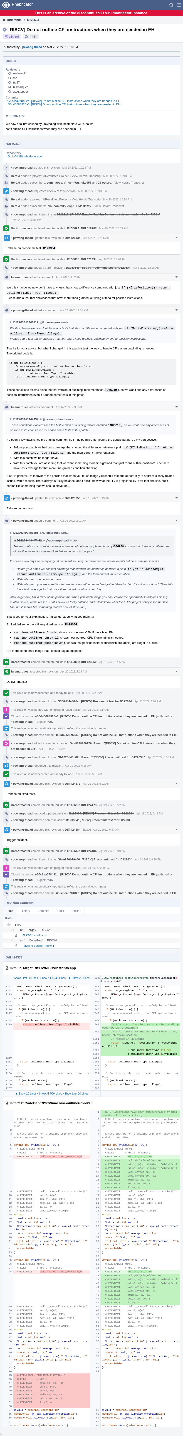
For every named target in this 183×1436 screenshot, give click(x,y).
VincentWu (71, 182)
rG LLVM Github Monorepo (24, 156)
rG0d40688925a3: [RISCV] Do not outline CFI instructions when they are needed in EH (63, 104)
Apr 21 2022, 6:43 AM (149, 813)
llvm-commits (56, 206)
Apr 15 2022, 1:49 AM (96, 498)
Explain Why (45, 721)
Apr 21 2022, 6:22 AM (96, 783)
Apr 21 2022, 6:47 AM (106, 829)
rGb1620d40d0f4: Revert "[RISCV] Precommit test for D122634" (101, 757)
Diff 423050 (73, 498)
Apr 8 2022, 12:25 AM (96, 238)
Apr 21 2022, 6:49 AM (112, 851)
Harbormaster (20, 228)
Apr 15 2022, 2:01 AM (73, 520)
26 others (104, 182)
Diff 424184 (73, 829)
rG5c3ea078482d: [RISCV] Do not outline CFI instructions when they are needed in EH (63, 101)
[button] (179, 5)
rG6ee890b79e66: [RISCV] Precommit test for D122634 (94, 859)
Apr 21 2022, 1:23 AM (52, 749)
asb (14, 78)
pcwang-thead (31, 47)
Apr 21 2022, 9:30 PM (96, 868)
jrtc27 (16, 82)
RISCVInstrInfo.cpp (34, 935)
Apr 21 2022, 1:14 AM (96, 709)
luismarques (20, 87)
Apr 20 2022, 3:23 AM (73, 671)
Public (33, 37)
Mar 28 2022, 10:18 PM (76, 167)
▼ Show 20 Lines (78, 978)
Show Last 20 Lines (76, 1093)
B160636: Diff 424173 (81, 805)
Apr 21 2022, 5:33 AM (160, 757)
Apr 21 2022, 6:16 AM (78, 765)
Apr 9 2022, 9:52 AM (68, 277)
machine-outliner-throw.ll (38, 945)
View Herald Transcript (86, 176)
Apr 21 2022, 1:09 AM (147, 701)
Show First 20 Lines (26, 978)
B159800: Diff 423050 (81, 662)
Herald (15, 176)
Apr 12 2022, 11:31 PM (74, 310)
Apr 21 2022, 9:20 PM (148, 859)
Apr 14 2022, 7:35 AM (69, 407)
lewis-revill (19, 73)
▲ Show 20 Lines (26, 1093)
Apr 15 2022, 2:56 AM (112, 662)
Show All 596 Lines (50, 1093)
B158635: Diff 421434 (81, 259)
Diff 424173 (73, 783)
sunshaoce (54, 182)
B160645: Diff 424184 (81, 851)
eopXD (72, 206)
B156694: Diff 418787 (81, 228)
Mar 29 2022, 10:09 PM (113, 228)
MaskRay (84, 206)
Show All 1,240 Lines (53, 978)
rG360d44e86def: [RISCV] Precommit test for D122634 (94, 701)
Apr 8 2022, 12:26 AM (112, 259)
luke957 (86, 182)
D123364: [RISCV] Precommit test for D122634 (98, 267)
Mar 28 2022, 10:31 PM (27, 220)
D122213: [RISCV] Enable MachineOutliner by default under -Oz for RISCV (108, 214)
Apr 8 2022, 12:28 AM (146, 267)
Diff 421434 (73, 238)
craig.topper (20, 91)
